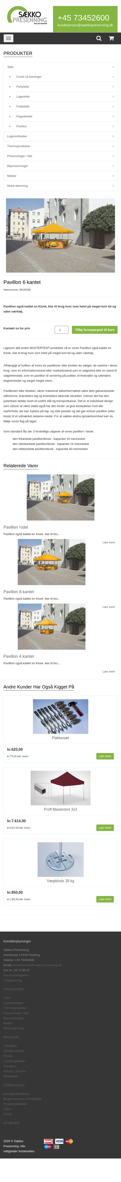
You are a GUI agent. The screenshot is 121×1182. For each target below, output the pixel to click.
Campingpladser (14, 1061)
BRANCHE (11, 1037)
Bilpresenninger (17, 166)
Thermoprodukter (18, 146)
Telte (10, 67)
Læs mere (105, 756)
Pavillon (21, 126)
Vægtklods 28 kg (60, 881)
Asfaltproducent (13, 1051)
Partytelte (22, 86)
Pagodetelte (24, 116)
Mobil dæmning (17, 186)
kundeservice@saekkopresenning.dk (85, 25)
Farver (7, 1114)
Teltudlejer (10, 1046)
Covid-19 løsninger (28, 76)
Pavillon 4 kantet (18, 656)
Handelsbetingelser (16, 975)
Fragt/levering (12, 980)
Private (8, 1056)
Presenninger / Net (19, 156)
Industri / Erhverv (14, 1071)
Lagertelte (23, 96)
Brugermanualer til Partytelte (22, 1099)
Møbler (11, 176)
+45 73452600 (83, 17)
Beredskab (10, 1076)
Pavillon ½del (15, 527)
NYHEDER (11, 1123)
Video (7, 1109)
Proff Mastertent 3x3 (60, 809)
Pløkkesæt (60, 738)
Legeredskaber (17, 136)
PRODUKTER (13, 989)
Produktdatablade (15, 1104)
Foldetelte (23, 106)
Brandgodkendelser (16, 1094)
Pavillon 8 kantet (18, 592)
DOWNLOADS (14, 1085)
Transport (9, 1066)
